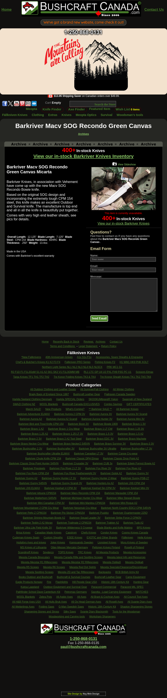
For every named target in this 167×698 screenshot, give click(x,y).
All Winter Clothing (123, 389)
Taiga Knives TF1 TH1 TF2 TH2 (31, 376)
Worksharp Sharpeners (102, 616)
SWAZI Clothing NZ (24, 404)
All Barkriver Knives (127, 409)
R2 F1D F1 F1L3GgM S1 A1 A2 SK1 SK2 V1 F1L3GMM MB (45, 371)
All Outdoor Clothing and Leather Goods (53, 389)
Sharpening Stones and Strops (41, 611)
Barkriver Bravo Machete (132, 438)
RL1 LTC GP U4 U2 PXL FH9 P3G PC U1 (107, 371)
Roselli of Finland (134, 547)
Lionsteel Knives (107, 542)
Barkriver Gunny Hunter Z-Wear (99, 478)
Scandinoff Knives (28, 552)
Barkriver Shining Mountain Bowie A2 (44, 517)
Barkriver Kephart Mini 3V (134, 488)
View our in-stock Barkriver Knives (123, 223)
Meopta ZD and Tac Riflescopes (76, 572)
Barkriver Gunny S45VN (33, 483)
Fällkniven (127, 537)
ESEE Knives (74, 537)
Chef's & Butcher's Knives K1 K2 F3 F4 (38, 362)
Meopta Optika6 (134, 562)
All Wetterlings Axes (23, 606)
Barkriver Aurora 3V (100, 414)
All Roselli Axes (114, 601)
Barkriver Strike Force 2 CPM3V (123, 517)
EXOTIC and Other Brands (102, 537)
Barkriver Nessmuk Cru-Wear (80, 507)
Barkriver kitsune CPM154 (41, 493)
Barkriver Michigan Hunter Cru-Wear (81, 498)
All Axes (81, 596)
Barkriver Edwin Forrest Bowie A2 (136, 463)
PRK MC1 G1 (114, 367)
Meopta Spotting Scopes (39, 572)
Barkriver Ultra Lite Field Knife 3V (33, 527)
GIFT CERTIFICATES (139, 404)
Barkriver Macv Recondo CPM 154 (80, 493)
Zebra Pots (45, 596)
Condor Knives (109, 532)
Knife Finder (52, 109)
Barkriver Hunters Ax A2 (100, 483)
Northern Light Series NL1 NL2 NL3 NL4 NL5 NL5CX (72, 367)
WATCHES (142, 591)
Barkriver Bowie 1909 (105, 423)
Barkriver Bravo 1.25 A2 (34, 433)
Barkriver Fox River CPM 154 (32, 473)
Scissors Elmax (144, 371)
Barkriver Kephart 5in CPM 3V (98, 488)
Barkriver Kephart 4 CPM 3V (60, 488)
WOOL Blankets (49, 404)
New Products (53, 409)
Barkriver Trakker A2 (107, 522)
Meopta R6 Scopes (54, 567)
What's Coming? (75, 409)
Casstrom (71, 532)
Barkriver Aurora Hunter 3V (97, 419)
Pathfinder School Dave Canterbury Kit (38, 591)
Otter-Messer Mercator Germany (69, 547)
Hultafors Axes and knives (31, 542)
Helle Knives (144, 537)
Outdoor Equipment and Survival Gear (65, 586)
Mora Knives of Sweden (134, 542)
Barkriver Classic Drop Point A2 (121, 458)
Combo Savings (113, 404)
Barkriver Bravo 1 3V (134, 423)
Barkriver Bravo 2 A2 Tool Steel (64, 438)
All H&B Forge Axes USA (26, 601)
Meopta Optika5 (112, 562)
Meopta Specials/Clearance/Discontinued (123, 567)
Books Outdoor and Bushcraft (35, 577)
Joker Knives (57, 542)
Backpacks (104, 572)
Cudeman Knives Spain (25, 537)
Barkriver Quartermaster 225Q (130, 512)
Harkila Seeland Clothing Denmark (32, 399)
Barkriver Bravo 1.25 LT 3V (67, 433)
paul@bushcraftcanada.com (83, 647)
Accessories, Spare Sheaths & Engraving (119, 357)
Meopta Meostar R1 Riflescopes (39, 562)
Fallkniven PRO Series (78, 362)
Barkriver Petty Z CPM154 (31, 512)
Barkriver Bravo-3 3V (142, 443)
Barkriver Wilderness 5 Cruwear (74, 527)
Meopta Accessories (134, 552)
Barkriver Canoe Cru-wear (122, 453)
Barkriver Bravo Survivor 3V (110, 443)
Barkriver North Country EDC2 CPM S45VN (126, 507)
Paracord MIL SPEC (132, 586)
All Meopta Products (107, 552)
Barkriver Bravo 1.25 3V (130, 428)
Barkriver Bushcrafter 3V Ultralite (97, 448)
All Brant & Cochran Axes (105, 596)
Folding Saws (46, 606)
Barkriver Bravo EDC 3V (99, 438)
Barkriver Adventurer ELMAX (33, 414)
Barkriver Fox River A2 (128, 468)
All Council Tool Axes (136, 596)
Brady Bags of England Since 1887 (49, 394)
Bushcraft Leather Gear (86, 394)
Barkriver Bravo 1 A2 (32, 428)
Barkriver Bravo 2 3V (30, 438)
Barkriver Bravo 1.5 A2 (130, 433)
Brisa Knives (23, 532)
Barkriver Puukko (99, 512)
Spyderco (48, 552)
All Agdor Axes (64, 596)
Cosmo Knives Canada (135, 532)
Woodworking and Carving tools (67, 616)
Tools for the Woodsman (126, 611)
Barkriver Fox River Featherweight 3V (74, 473)
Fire (49, 582)
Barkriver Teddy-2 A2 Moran (37, 522)
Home (6, 10)
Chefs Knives (88, 532)
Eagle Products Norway (29, 582)
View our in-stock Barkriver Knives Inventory (83, 156)
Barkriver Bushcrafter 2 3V (27, 448)
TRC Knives (84, 552)
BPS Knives (143, 527)
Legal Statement (88, 346)
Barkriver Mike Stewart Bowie (123, 498)
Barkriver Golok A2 (111, 473)
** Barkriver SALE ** (100, 409)
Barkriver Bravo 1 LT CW (98, 428)
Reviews (89, 341)
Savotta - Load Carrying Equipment (111, 591)
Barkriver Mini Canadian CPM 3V (46, 502)
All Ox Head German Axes (86, 601)
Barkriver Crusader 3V (75, 463)
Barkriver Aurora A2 (31, 419)
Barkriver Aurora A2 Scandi (61, 419)
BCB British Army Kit (127, 572)
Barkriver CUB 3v (103, 463)
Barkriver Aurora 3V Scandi (131, 414)
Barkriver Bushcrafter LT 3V (136, 448)
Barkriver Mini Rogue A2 (123, 502)
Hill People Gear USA (84, 582)
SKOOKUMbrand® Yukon (103, 399)
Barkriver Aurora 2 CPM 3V (69, 414)
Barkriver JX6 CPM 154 (131, 483)
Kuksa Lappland (30, 586)
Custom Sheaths (53, 537)
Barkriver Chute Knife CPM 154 (43, 458)
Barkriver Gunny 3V (137, 473)
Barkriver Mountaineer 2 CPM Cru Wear (36, 507)
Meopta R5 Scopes (28, 567)
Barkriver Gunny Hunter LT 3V (59, 478)
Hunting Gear (141, 582)
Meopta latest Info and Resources (126, 557)
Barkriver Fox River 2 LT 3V (65, 468)
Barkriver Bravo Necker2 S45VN (71, 443)
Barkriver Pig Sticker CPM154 (68, 512)
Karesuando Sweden (81, 542)
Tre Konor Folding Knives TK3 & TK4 (75, 376)
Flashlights (62, 582)
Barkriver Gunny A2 (26, 478)
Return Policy (108, 346)
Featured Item (99, 109)
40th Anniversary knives (59, 357)
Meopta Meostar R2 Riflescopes (80, 562)
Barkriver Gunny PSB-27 (135, 478)
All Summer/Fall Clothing (94, 389)
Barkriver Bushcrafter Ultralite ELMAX (48, 453)
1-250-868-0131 (83, 639)
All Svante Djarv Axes (139, 601)
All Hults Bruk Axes (56, 601)
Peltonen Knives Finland (106, 547)
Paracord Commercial (103, 586)
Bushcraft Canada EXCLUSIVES (81, 404)
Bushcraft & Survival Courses (73, 577)
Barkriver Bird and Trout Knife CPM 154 (41, 423)
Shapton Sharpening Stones (136, 606)
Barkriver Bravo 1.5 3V (100, 433)
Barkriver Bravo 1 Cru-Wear (64, 428)
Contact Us (154, 10)
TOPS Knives (65, 552)
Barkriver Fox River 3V (98, 468)
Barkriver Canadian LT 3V (88, 453)
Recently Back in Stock (66, 341)
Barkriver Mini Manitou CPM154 (87, 502)
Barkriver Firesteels (34, 468)
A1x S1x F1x (84, 357)
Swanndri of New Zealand (137, 399)
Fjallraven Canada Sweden (119, 394)
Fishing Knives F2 (105, 362)
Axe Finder (76, 109)
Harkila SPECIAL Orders (70, 399)
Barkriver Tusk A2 (133, 522)
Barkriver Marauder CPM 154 (121, 493)
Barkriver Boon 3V (78, 423)
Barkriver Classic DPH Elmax (82, 458)
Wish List (128, 109)
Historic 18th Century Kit (115, 582)
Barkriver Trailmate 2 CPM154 (74, 522)
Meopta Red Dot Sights (82, 567)
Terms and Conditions (62, 346)
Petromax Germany (75, 591)
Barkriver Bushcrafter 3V (60, 448)
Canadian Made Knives (48, 532)
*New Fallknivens (31, 357)
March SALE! (33, 409)
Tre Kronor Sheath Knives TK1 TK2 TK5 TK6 (125, 376)
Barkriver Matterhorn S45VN (40, 498)
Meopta (31, 109)
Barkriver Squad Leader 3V (84, 517)
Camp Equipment (136, 577)
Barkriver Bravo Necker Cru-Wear (29, 443)
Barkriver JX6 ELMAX (27, 488)
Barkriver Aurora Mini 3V (131, 419)
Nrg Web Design (91, 694)
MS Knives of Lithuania (33, 547)
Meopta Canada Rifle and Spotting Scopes (78, 557)
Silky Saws (69, 611)
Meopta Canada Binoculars (34, 557)
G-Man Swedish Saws (71, 606)
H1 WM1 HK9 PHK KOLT (134, 362)
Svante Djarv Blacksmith (94, 611)
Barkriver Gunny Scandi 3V (66, 483)
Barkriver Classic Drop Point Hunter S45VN (34, 463)
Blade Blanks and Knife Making (114, 527)
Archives (100, 341)
